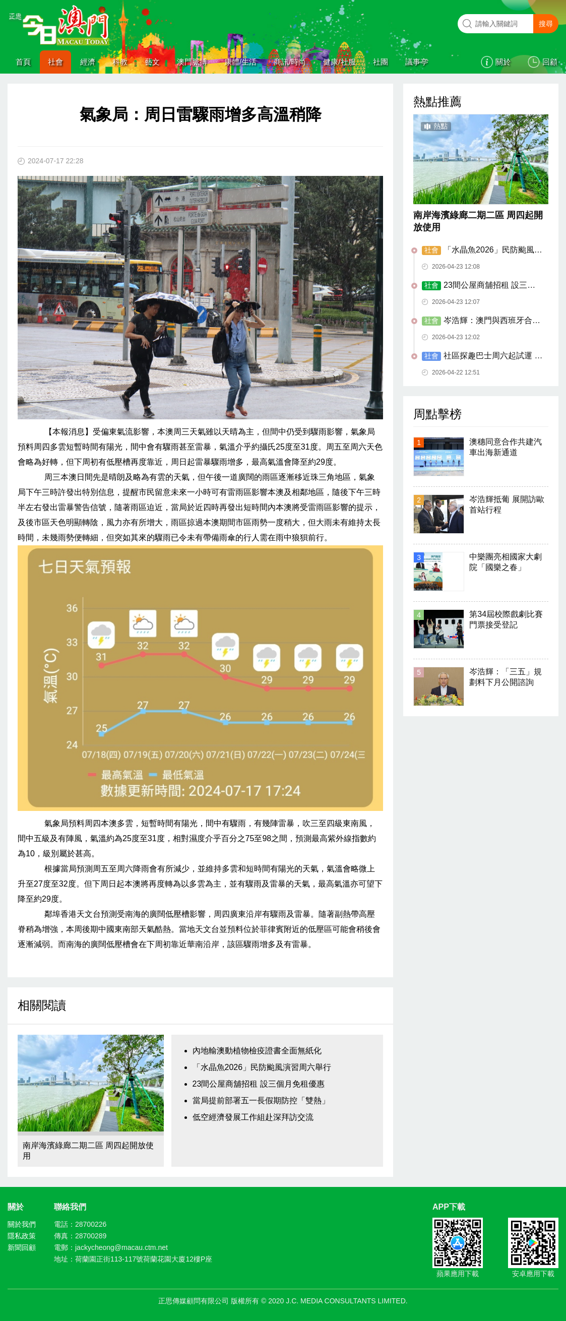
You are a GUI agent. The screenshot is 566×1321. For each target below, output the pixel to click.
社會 (55, 61)
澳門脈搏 (192, 61)
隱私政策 (22, 1236)
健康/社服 (339, 61)
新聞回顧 (22, 1247)
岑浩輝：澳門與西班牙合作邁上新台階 (481, 321)
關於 (503, 61)
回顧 (549, 61)
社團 (380, 61)
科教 (120, 61)
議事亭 (416, 61)
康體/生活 (240, 61)
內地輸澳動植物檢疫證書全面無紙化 (257, 1050)
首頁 (23, 61)
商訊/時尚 (290, 61)
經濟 (87, 61)
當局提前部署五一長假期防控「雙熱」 (261, 1100)
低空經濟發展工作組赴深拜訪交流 (253, 1117)
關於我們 (22, 1224)
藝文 (152, 61)
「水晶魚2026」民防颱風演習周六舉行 (262, 1067)
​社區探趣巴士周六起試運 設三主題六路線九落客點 (482, 356)
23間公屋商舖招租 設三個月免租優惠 (259, 1084)
